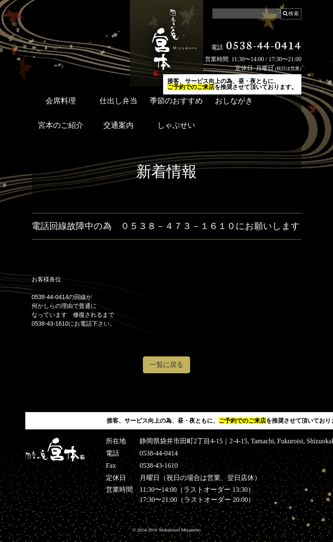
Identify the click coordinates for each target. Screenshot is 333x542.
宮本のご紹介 (60, 125)
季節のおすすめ (176, 101)
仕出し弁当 (118, 101)
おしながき (234, 101)
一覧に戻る (166, 364)
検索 (293, 13)
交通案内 (118, 125)
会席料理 (61, 101)
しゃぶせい (176, 125)
